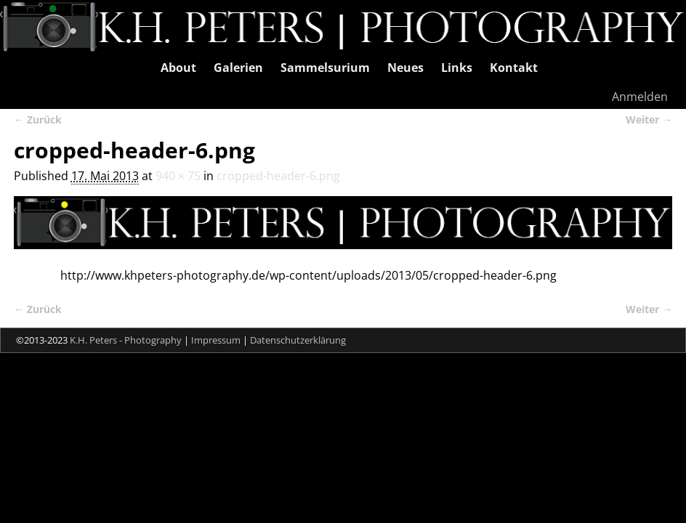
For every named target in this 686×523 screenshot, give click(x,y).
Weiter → (649, 119)
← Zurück (38, 119)
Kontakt (514, 68)
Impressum (216, 339)
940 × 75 (178, 176)
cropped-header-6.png (278, 176)
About (178, 68)
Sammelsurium (325, 68)
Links (456, 68)
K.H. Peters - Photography (126, 339)
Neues (405, 68)
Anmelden (640, 97)
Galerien (238, 68)
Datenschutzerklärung (298, 339)
